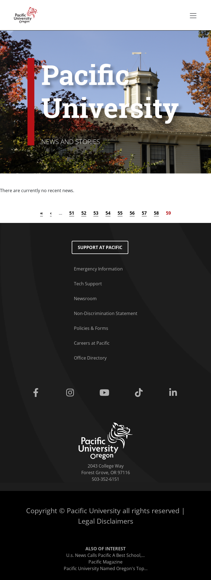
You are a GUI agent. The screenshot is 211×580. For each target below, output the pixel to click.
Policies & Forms (91, 328)
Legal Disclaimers (105, 521)
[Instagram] (71, 392)
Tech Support (88, 284)
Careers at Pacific (92, 343)
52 (83, 213)
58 (156, 213)
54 (108, 213)
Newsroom (85, 298)
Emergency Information (98, 269)
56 (132, 213)
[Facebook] (36, 392)
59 (168, 213)
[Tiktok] (140, 392)
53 (95, 213)
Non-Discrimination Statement (105, 313)
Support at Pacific (100, 247)
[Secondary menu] (193, 15)
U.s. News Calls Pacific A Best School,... (105, 555)
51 (71, 213)
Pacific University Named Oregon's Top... (106, 568)
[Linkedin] (174, 392)
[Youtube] (105, 392)
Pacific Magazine (105, 562)
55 (120, 213)
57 (144, 213)
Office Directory (90, 358)
